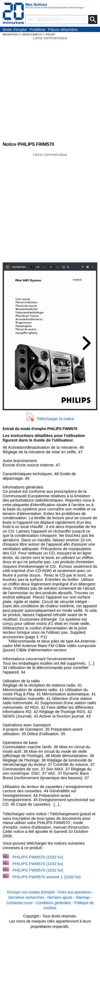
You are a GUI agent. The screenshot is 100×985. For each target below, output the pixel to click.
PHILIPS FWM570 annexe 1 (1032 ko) (47, 876)
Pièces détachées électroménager (63, 29)
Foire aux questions (74, 892)
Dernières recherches (26, 897)
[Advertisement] (50, 207)
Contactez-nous (19, 903)
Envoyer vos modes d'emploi (31, 892)
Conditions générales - (55, 903)
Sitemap (82, 897)
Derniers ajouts (59, 897)
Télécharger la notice (55, 418)
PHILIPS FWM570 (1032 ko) (38, 857)
